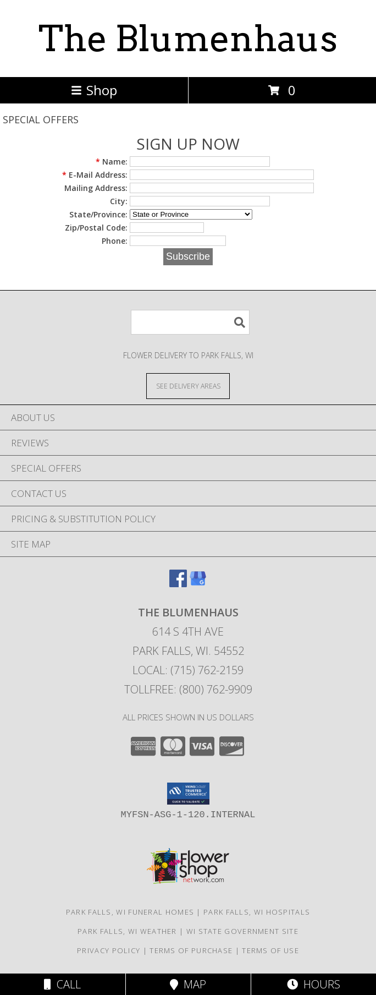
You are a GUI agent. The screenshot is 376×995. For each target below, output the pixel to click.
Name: (112, 161)
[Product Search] (190, 322)
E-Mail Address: (95, 175)
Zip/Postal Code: (96, 227)
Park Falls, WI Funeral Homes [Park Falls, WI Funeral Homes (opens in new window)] (130, 912)
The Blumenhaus (188, 38)
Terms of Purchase (191, 950)
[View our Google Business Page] (198, 583)
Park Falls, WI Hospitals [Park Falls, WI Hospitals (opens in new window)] (256, 912)
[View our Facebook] (178, 583)
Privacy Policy (108, 950)
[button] (188, 794)
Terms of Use (270, 950)
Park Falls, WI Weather (127, 931)
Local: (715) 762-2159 (188, 670)
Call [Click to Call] (62, 984)
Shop (94, 90)
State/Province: (98, 214)
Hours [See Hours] (313, 984)
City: (119, 201)
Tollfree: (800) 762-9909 (188, 689)
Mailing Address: (96, 188)
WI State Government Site (242, 931)
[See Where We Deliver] (188, 385)
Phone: (115, 241)
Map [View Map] (188, 984)
